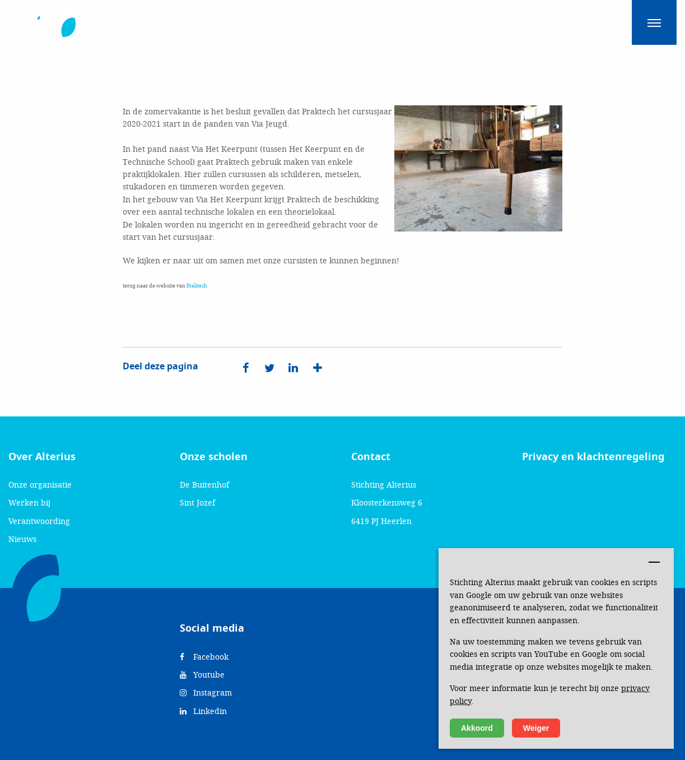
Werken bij (29, 502)
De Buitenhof (204, 484)
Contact (370, 457)
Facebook (204, 656)
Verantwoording (39, 521)
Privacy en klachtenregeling (593, 457)
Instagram (206, 692)
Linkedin (203, 711)
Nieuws (22, 539)
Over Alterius (42, 457)
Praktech (197, 285)
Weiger (536, 728)
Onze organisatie (40, 484)
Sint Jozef (197, 502)
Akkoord (477, 728)
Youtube (202, 674)
